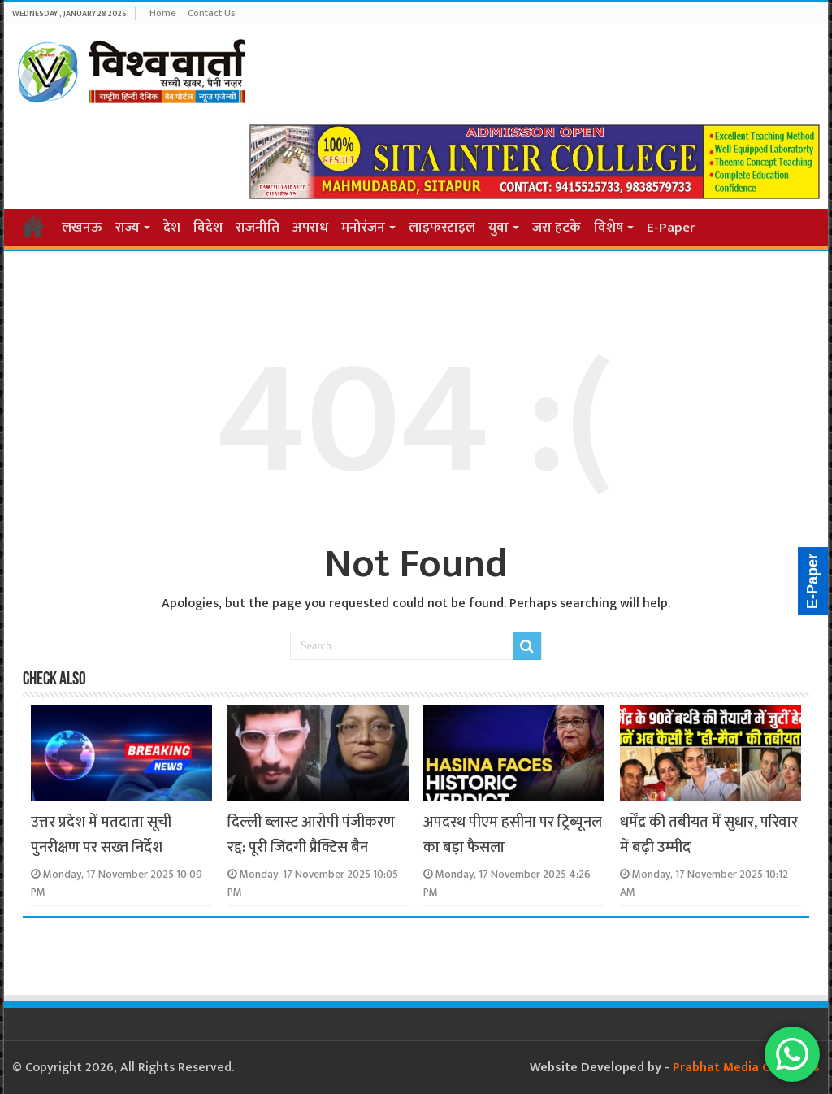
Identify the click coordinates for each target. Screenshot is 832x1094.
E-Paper (671, 227)
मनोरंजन (363, 227)
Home (163, 13)
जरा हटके (556, 227)
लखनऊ (82, 227)
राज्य (127, 227)
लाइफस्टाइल (442, 227)
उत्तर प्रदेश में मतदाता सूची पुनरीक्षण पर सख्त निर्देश (101, 835)
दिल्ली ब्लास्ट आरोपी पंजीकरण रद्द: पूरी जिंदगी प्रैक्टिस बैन (311, 835)
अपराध (310, 227)
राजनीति (258, 227)
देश (171, 227)
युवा (498, 227)
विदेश (208, 227)
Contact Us (212, 13)
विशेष (608, 227)
